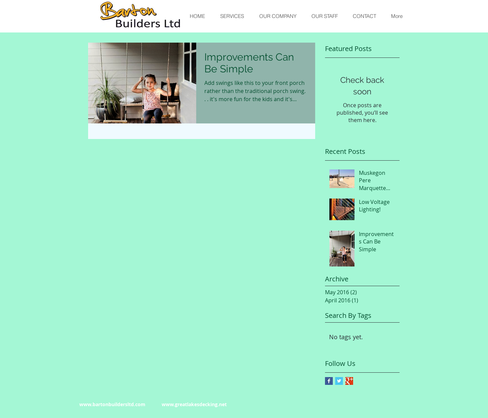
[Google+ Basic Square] (349, 381)
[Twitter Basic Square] (339, 381)
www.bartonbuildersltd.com (112, 404)
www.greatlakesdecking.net (194, 404)
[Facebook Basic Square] (329, 381)
